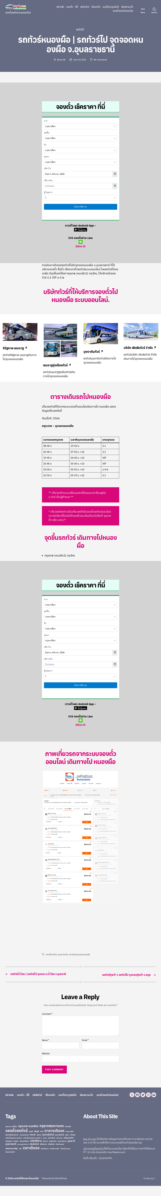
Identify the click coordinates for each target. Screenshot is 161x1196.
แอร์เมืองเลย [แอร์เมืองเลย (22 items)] (45, 1159)
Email (85, 1045)
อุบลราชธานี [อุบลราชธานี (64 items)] (10, 1154)
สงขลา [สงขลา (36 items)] (16, 1151)
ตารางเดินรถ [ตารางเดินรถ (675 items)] (54, 1140)
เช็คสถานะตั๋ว (127, 6)
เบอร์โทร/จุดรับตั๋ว (111, 6)
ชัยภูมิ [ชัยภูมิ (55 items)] (36, 1141)
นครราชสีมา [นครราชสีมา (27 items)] (70, 1141)
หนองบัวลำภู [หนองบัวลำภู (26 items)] (62, 1151)
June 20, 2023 (80, 60)
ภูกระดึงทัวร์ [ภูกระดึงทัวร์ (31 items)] (59, 1145)
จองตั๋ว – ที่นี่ (72, 6)
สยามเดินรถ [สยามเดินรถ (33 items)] (24, 1151)
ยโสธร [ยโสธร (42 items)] (72, 1145)
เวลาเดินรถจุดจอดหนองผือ (80, 955)
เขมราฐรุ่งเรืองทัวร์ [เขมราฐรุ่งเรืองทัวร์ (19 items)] (22, 1154)
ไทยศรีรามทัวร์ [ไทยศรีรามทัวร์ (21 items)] (54, 1159)
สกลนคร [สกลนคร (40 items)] (8, 1151)
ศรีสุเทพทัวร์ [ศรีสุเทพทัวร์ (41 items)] (69, 1148)
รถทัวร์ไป (80, 30)
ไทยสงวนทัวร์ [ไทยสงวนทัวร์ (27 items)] (10, 1162)
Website (46, 1058)
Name (45, 1045)
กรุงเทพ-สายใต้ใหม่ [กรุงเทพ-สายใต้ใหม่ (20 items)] (11, 1137)
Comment (47, 1018)
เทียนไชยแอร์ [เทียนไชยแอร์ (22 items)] (60, 1154)
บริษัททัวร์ (84, 6)
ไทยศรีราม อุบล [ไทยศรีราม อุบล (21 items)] (65, 1159)
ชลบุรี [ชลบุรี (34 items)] (31, 1141)
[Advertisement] (64, 928)
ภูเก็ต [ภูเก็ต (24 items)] (67, 1145)
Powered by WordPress (56, 1188)
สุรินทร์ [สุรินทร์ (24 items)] (45, 1151)
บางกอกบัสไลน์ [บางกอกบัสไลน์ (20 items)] (24, 1145)
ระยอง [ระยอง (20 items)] (44, 1148)
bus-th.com (89, 1149)
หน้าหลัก (60, 6)
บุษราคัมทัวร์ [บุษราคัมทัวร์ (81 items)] (48, 1144)
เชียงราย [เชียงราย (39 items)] (43, 1154)
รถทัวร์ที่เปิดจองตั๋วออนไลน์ (27, 1188)
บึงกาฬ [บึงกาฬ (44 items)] (33, 1145)
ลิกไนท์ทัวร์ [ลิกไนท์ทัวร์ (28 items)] (51, 1148)
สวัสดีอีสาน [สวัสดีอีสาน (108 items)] (36, 1151)
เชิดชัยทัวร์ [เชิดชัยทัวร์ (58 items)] (34, 1154)
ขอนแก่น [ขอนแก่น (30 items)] (68, 1136)
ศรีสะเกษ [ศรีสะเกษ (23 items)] (59, 1148)
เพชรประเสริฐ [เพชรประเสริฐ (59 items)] (11, 1158)
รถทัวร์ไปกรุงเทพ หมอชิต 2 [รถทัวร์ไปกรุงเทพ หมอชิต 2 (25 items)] (32, 1148)
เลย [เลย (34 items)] (20, 1158)
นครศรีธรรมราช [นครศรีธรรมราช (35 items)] (11, 1145)
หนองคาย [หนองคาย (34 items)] (52, 1151)
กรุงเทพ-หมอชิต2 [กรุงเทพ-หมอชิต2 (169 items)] (28, 1136)
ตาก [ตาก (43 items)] (41, 1141)
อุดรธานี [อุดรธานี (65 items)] (71, 1151)
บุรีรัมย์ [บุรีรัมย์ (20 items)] (39, 1145)
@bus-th (80, 244)
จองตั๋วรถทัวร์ (51, 955)
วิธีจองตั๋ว (95, 6)
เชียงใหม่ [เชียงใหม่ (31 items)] (51, 1154)
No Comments (101, 60)
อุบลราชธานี (63, 955)
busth (62, 60)
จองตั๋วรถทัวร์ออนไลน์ (123, 10)
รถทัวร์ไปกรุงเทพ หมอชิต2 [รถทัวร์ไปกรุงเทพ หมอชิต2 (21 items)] (13, 1148)
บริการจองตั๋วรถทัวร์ (93, 1158)
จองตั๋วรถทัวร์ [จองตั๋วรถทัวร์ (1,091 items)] (16, 1140)
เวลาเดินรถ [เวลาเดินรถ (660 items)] (31, 1158)
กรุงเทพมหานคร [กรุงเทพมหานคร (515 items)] (52, 1136)
